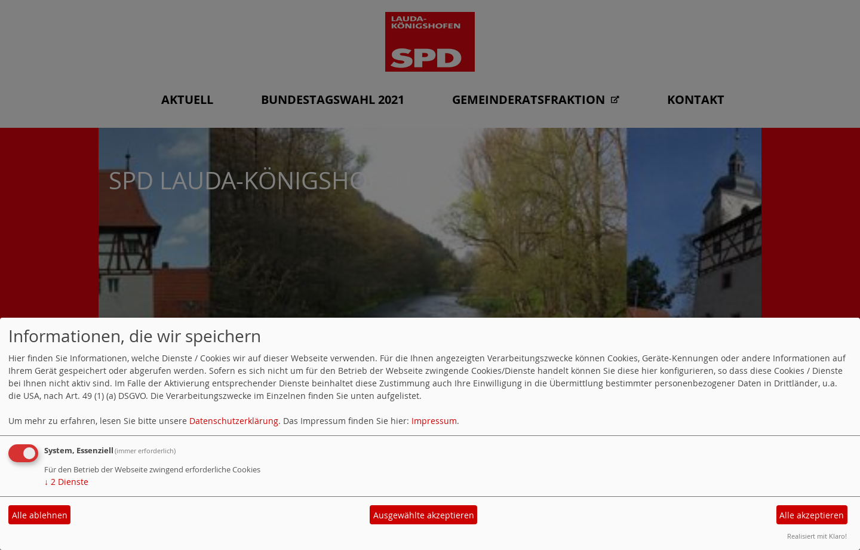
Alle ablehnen (39, 515)
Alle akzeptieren (811, 515)
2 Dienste (66, 481)
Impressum (434, 420)
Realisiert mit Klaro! (817, 535)
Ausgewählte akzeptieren (423, 515)
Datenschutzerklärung (233, 420)
